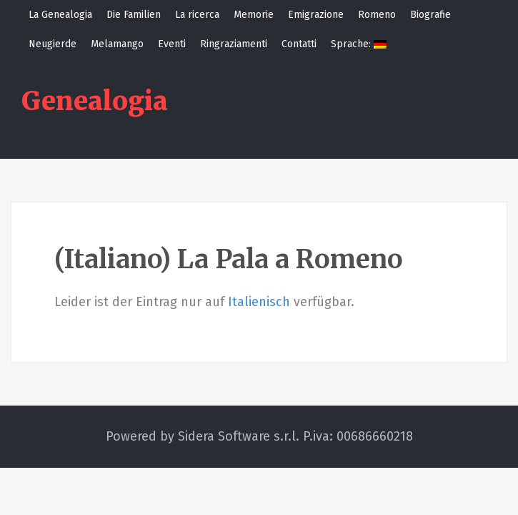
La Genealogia (60, 15)
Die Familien (133, 15)
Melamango (117, 44)
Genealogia (94, 101)
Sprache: (359, 44)
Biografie (430, 15)
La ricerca (197, 15)
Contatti (299, 44)
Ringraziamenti (233, 44)
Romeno (377, 15)
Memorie (254, 15)
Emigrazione (316, 15)
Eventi (172, 44)
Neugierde (52, 44)
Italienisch (259, 302)
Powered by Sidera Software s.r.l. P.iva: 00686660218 (259, 436)
